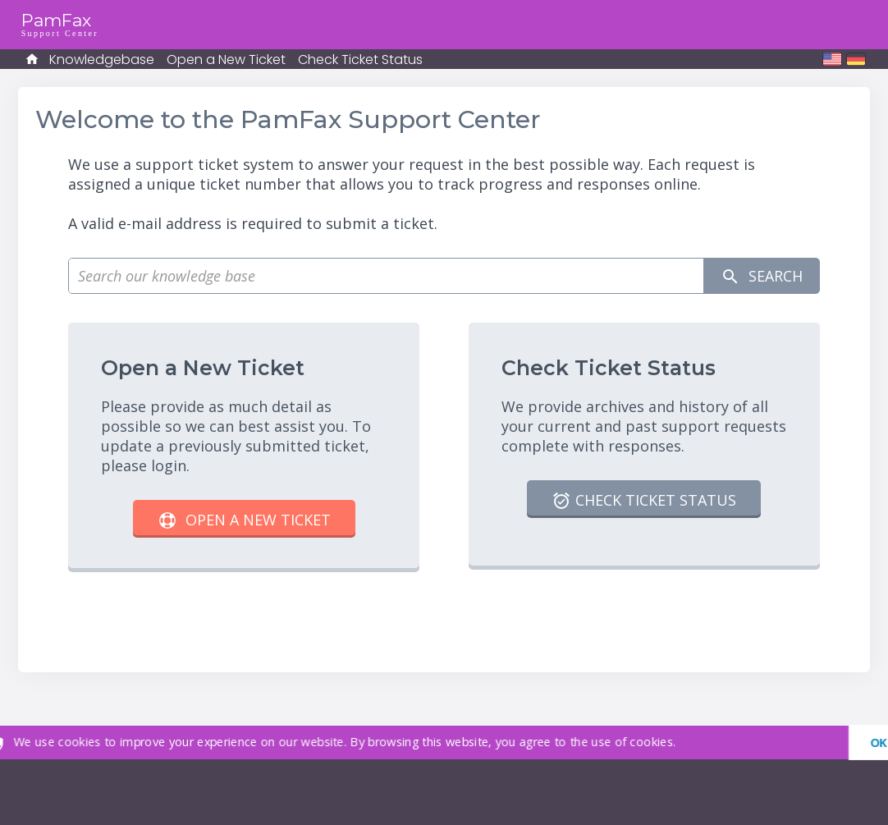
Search (762, 276)
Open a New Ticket (226, 59)
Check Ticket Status (360, 59)
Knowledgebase (101, 59)
